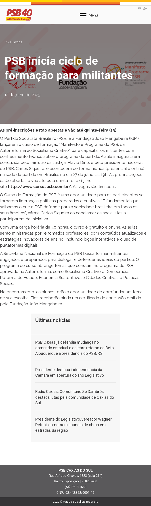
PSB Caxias (13, 42)
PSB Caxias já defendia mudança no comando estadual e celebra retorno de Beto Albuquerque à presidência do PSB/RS (74, 348)
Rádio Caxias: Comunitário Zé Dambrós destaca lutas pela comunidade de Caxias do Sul (74, 397)
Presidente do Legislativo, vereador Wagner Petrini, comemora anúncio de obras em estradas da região (73, 425)
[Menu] (89, 15)
